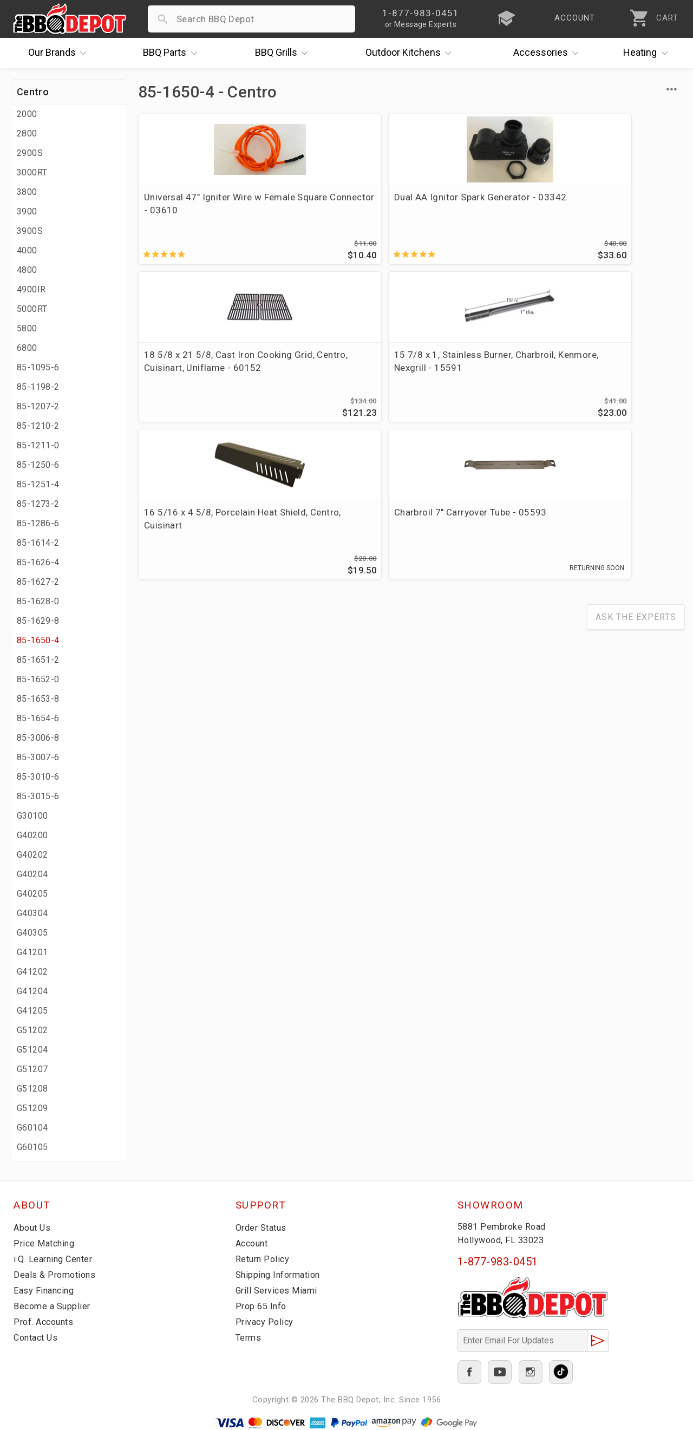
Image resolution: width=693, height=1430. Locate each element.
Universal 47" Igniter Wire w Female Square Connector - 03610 (198, 210)
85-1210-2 (38, 426)
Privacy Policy (265, 1321)
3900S (30, 231)
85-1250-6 (38, 465)
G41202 (32, 972)
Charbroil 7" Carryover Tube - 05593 (329, 369)
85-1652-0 (38, 679)
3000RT (32, 172)
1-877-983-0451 (497, 1261)
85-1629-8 (38, 621)
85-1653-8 (38, 699)
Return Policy (264, 1258)
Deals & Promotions (57, 1274)
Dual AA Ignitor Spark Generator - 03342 (328, 204)
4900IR (31, 289)
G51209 (32, 1108)
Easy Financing (45, 1290)
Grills (284, 53)
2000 (27, 114)
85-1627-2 (38, 582)
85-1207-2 (38, 406)
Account (254, 1243)
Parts (172, 53)
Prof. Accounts (46, 1321)
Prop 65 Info (263, 1306)
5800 (27, 328)
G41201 (32, 952)
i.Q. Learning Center (56, 1258)
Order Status (263, 1227)
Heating (648, 53)
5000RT (32, 309)
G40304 (32, 913)
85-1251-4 (38, 484)
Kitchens (411, 53)
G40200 (32, 835)
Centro (33, 91)
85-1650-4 (38, 640)
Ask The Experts (636, 472)
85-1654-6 (38, 718)
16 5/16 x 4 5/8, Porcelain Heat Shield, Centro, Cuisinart (199, 375)
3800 (27, 192)
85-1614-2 (38, 543)
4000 (27, 250)
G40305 (32, 933)
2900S (30, 153)
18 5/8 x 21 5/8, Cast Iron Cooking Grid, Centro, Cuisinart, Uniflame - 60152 (477, 216)
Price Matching (46, 1243)
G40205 (32, 894)
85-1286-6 (38, 523)
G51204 (32, 1049)
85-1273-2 (38, 504)
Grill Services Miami (278, 1290)
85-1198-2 (38, 387)
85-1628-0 (38, 601)
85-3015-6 (38, 796)
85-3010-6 (38, 777)
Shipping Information (281, 1274)
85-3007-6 (38, 757)
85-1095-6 (38, 367)
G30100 (32, 816)
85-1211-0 (38, 445)
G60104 (32, 1127)
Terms (249, 1337)
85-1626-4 (38, 562)
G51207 (32, 1069)
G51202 (32, 1030)
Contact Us (38, 1337)
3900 (27, 211)
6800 (27, 348)
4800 (27, 270)
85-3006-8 (38, 738)
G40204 (32, 874)
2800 (27, 133)
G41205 (32, 1010)
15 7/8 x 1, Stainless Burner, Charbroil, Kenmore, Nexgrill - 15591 (617, 210)
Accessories (548, 53)
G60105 (32, 1147)
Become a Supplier (54, 1306)
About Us (33, 1227)
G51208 (32, 1088)
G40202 (32, 855)
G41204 (32, 991)
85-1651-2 (38, 660)
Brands (60, 53)
